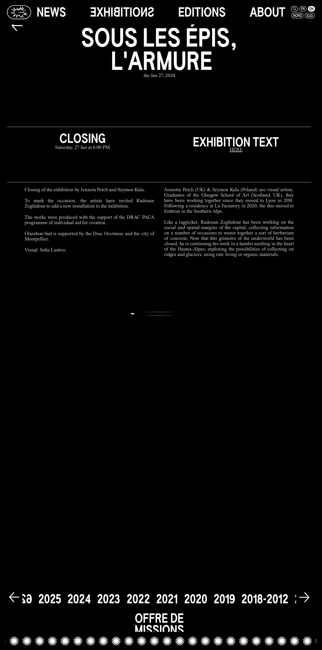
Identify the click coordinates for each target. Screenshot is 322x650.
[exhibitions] (122, 12)
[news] (51, 12)
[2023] (108, 595)
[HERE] (236, 150)
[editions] (202, 12)
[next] (304, 594)
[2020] (195, 595)
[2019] (224, 595)
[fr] (303, 8)
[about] (267, 12)
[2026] (20, 595)
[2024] (79, 595)
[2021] (167, 595)
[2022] (138, 595)
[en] (311, 8)
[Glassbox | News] (19, 12)
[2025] (49, 595)
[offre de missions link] (159, 623)
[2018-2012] (264, 595)
